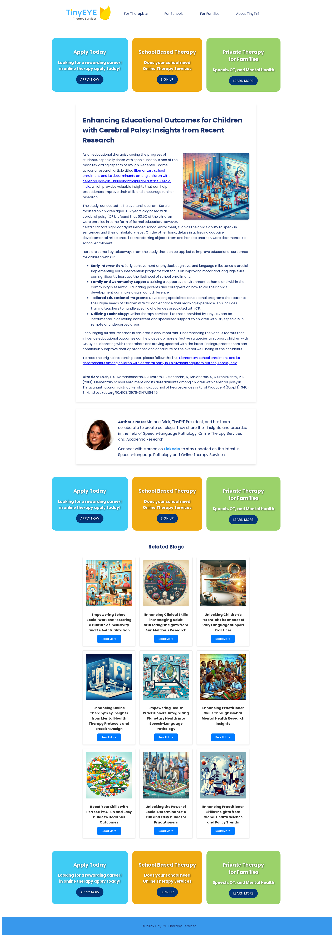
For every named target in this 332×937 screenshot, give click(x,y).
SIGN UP (167, 79)
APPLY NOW (89, 79)
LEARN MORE (243, 80)
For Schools (173, 13)
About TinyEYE (247, 13)
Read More (110, 640)
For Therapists (136, 13)
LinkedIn (172, 448)
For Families (209, 13)
